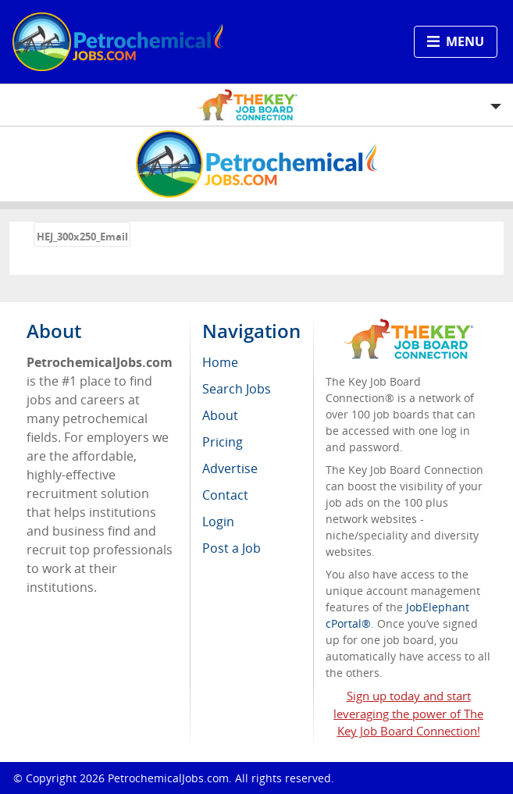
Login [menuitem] (218, 521)
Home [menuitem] (220, 362)
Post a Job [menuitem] (231, 548)
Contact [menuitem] (225, 495)
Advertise (230, 468)
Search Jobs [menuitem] (236, 388)
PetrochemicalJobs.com (168, 778)
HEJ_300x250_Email (82, 237)
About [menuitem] (220, 415)
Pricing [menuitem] (222, 441)
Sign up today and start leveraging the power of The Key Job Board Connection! (408, 713)
